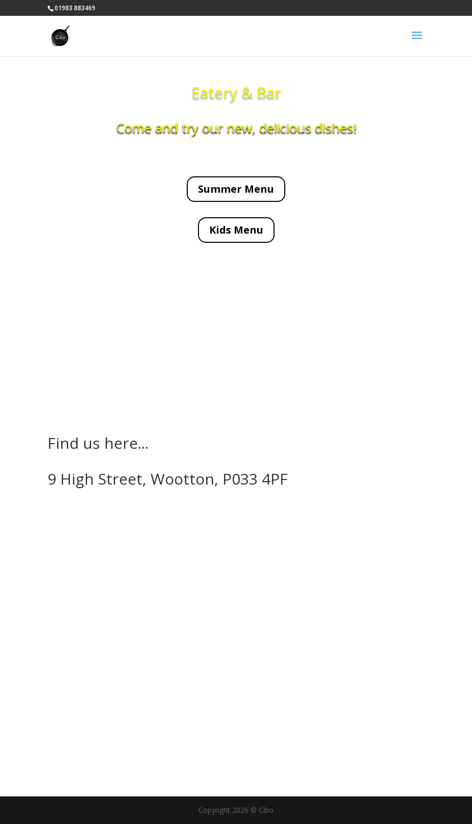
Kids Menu (236, 230)
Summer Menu (236, 189)
